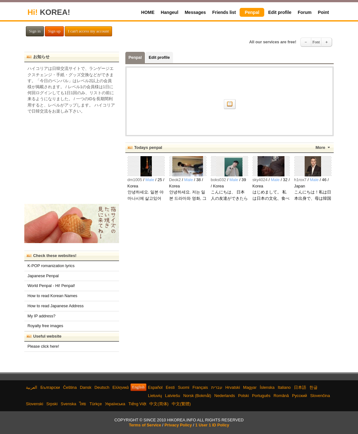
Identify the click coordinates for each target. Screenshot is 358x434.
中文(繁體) (181, 403)
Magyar (250, 387)
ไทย (82, 403)
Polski (243, 395)
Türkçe (95, 403)
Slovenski (34, 403)
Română (281, 395)
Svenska (68, 403)
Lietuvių (155, 395)
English (138, 387)
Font (316, 42)
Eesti (170, 387)
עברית (216, 387)
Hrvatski (232, 387)
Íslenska (267, 387)
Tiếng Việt (137, 403)
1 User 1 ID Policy (212, 425)
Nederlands (224, 395)
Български (50, 387)
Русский (299, 395)
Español (155, 387)
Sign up (54, 31)
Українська (115, 403)
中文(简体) (159, 403)
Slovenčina (320, 395)
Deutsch (101, 387)
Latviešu (172, 395)
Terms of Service (145, 425)
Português (261, 395)
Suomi (183, 387)
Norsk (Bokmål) (197, 395)
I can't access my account (88, 31)
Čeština (70, 387)
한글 (313, 387)
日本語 (300, 387)
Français (200, 387)
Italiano (284, 387)
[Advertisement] (71, 156)
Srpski (52, 403)
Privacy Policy (178, 425)
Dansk (85, 387)
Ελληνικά (120, 387)
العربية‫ (31, 387)
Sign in (35, 31)
